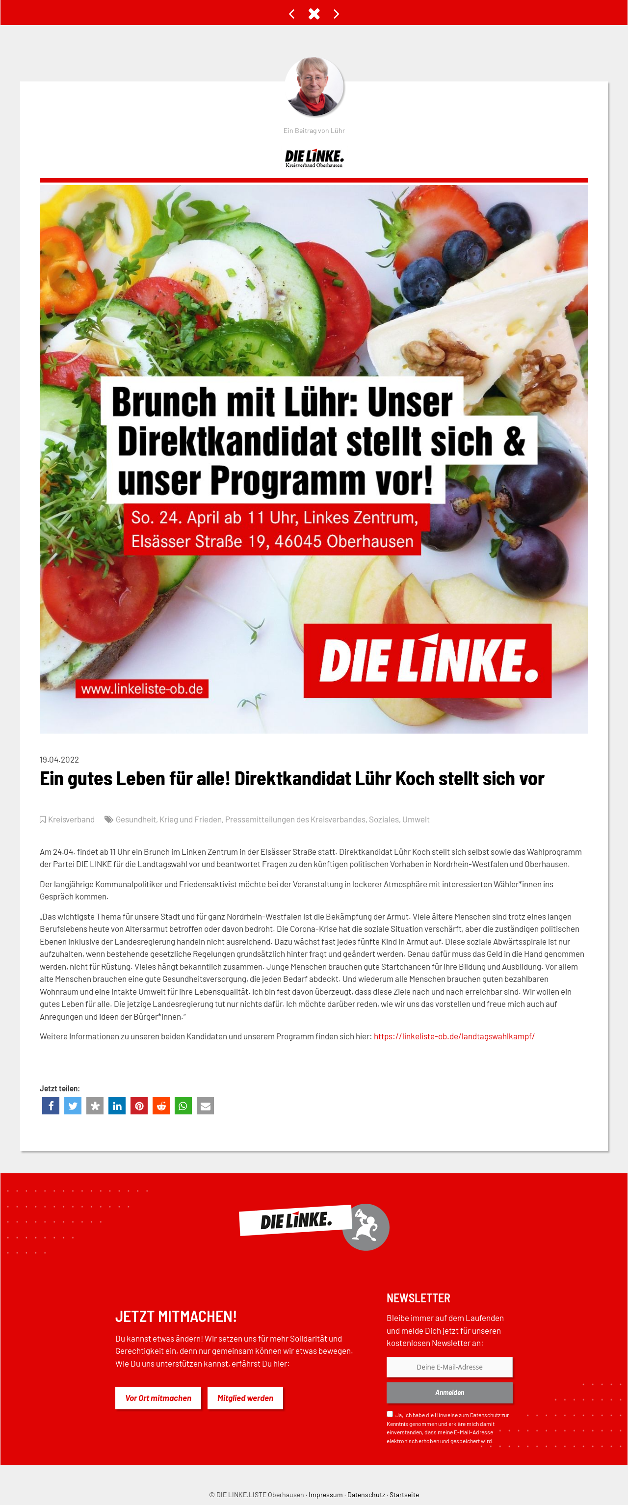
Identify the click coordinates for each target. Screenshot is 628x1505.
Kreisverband (71, 819)
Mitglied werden (245, 1397)
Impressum (326, 1494)
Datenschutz (485, 1414)
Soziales (384, 819)
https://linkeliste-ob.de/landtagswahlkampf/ (454, 1036)
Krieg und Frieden (190, 819)
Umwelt (416, 819)
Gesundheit (136, 819)
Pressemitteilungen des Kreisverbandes (295, 819)
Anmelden (449, 1392)
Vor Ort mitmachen (158, 1397)
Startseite (404, 1494)
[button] (50, 1105)
